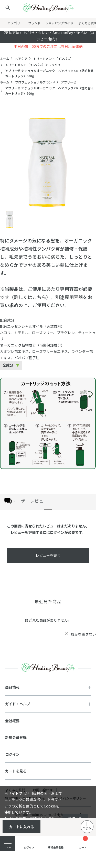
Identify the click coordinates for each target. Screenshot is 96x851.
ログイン (57, 532)
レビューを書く (48, 555)
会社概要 (12, 720)
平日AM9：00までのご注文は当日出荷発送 (48, 46)
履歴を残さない (83, 634)
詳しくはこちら (30, 297)
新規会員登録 (16, 737)
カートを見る (16, 770)
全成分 (8, 365)
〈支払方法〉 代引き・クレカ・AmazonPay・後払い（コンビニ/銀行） (48, 35)
